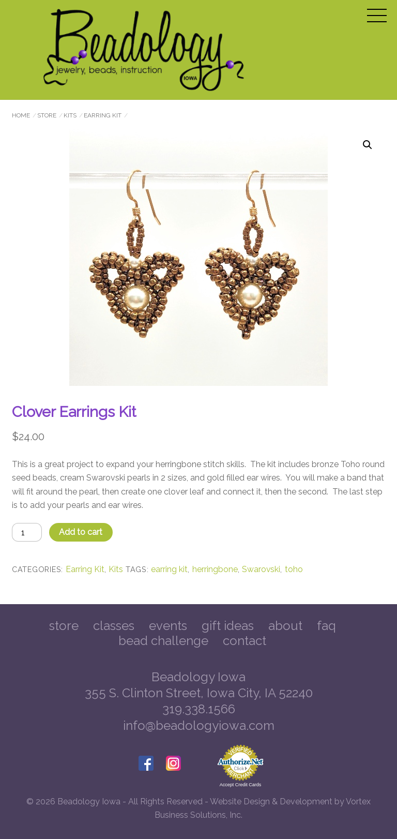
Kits (70, 115)
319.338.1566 (198, 708)
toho (294, 569)
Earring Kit (102, 115)
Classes (113, 625)
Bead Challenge (163, 640)
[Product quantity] (27, 532)
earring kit (169, 569)
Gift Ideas (228, 625)
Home (21, 115)
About (285, 625)
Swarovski (261, 569)
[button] (367, 145)
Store (46, 115)
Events (168, 625)
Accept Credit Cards (241, 784)
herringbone (215, 569)
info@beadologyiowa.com (198, 725)
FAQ (326, 625)
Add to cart (80, 532)
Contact (244, 640)
